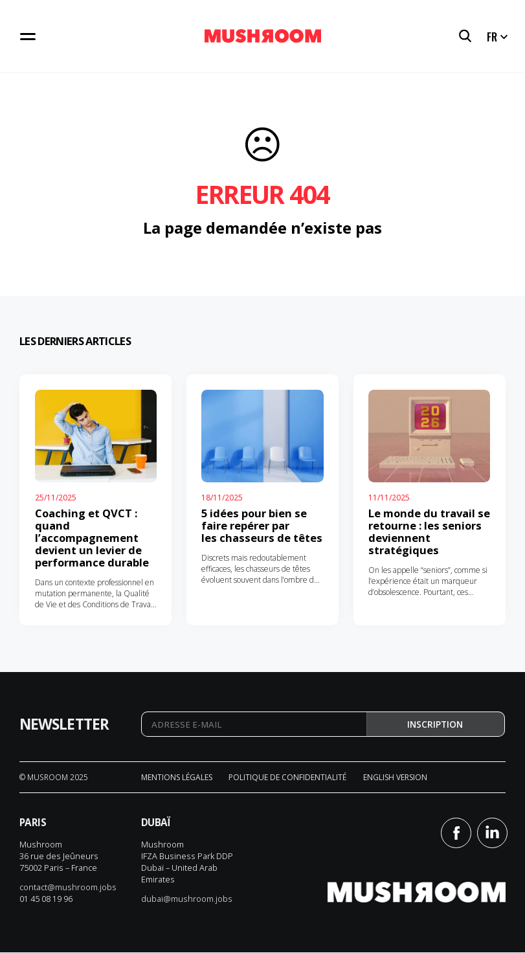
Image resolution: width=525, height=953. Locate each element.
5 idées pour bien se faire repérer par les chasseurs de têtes (261, 525)
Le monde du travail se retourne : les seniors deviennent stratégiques (429, 531)
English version (395, 777)
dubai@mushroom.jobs (186, 899)
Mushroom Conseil (263, 36)
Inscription (435, 724)
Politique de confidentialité (287, 777)
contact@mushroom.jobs (68, 887)
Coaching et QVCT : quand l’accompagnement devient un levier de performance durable (92, 538)
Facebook (456, 833)
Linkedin (492, 833)
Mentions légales (176, 777)
